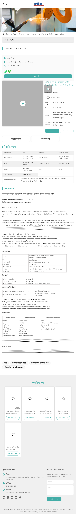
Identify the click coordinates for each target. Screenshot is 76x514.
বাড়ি (6, 34)
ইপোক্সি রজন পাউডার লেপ (39, 363)
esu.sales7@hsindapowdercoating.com (20, 62)
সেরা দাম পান (52, 131)
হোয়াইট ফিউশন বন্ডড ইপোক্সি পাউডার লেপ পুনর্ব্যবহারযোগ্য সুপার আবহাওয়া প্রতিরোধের (46, 413)
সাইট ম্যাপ (17, 509)
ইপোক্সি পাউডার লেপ (19, 34)
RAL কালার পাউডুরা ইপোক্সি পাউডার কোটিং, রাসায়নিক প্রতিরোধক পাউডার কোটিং (13, 413)
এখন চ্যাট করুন (38, 76)
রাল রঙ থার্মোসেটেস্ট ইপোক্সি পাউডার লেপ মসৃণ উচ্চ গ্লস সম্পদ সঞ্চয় (30, 413)
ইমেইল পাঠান (54, 499)
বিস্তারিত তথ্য (16, 139)
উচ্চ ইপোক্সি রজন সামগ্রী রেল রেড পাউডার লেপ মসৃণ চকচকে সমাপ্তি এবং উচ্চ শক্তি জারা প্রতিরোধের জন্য (63, 413)
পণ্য (11, 34)
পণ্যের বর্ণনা (45, 139)
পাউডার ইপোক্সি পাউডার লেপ (13, 367)
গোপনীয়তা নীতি (8, 509)
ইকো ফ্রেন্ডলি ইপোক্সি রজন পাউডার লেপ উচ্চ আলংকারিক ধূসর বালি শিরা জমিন (12, 448)
